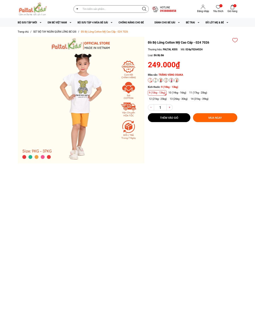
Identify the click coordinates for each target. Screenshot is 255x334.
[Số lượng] (160, 107)
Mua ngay (215, 117)
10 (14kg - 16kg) (177, 92)
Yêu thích (218, 11)
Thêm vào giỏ (169, 117)
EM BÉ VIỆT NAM (57, 22)
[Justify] (144, 9)
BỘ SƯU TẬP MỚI (27, 22)
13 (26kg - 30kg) (179, 98)
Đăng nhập (203, 11)
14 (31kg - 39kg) (200, 98)
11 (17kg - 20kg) (198, 92)
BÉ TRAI (190, 22)
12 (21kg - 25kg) (158, 98)
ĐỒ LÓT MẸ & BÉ (215, 22)
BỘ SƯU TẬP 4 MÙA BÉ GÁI (93, 22)
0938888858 (168, 11)
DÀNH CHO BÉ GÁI (165, 22)
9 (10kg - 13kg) (157, 92)
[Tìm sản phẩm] (111, 9)
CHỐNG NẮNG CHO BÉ (131, 22)
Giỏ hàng (232, 11)
